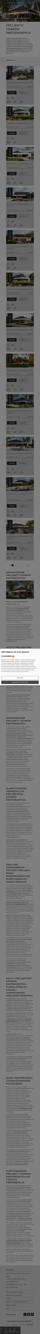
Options (20, 678)
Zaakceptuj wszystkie (20, 682)
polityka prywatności (22, 671)
